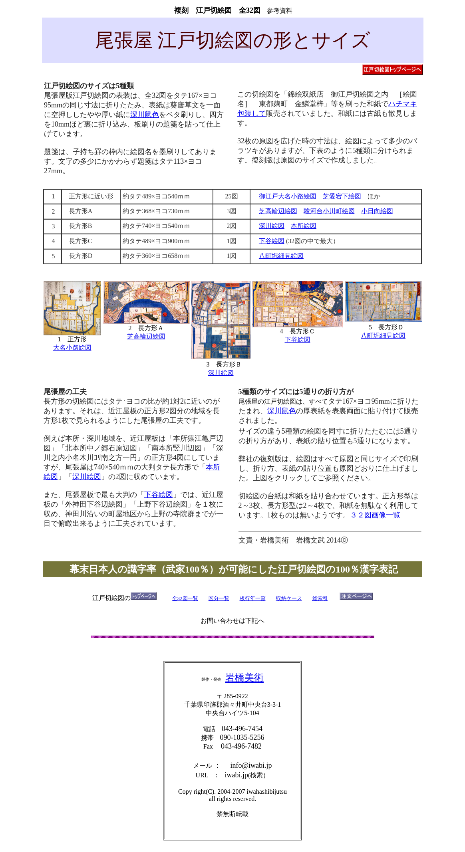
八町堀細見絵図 (281, 255)
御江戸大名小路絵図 (287, 196)
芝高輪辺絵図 (278, 211)
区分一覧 (219, 598)
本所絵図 (303, 225)
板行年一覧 (253, 598)
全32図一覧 (185, 598)
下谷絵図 (271, 241)
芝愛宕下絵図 (342, 196)
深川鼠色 (144, 115)
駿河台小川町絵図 (329, 211)
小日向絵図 (377, 211)
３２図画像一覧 (375, 515)
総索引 (320, 598)
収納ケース (289, 598)
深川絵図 (271, 225)
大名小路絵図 (72, 347)
